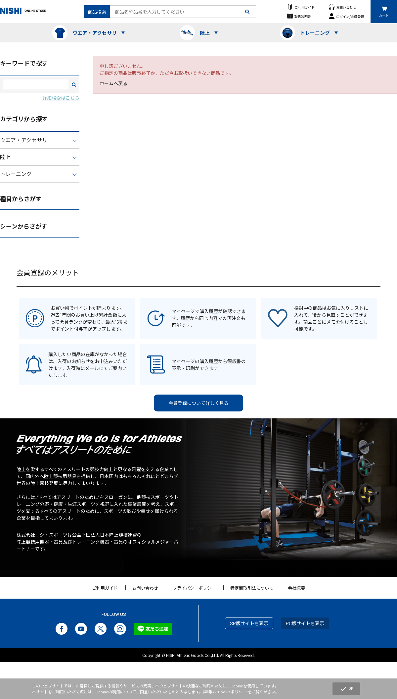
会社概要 (296, 588)
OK (346, 689)
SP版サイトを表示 (249, 623)
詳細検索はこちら (60, 98)
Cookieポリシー (232, 691)
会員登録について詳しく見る (198, 403)
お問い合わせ (346, 7)
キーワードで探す (24, 63)
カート (384, 15)
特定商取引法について (251, 588)
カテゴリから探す (24, 119)
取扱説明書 (302, 16)
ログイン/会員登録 (350, 16)
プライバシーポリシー (194, 588)
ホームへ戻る (113, 83)
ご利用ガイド (305, 7)
